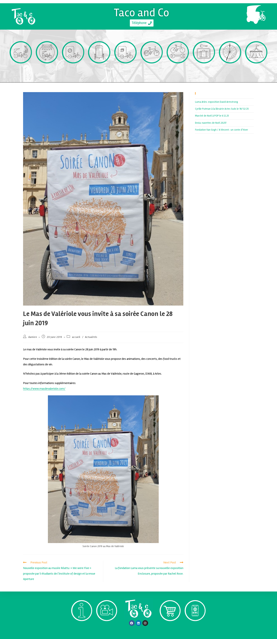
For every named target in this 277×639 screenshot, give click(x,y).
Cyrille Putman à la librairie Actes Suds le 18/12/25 (222, 108)
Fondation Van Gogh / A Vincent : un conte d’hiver (221, 129)
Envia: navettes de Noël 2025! (210, 122)
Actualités (91, 336)
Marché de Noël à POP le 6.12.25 (212, 115)
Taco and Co (142, 12)
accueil (76, 336)
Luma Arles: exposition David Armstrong (216, 101)
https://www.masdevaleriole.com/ (44, 389)
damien (32, 336)
